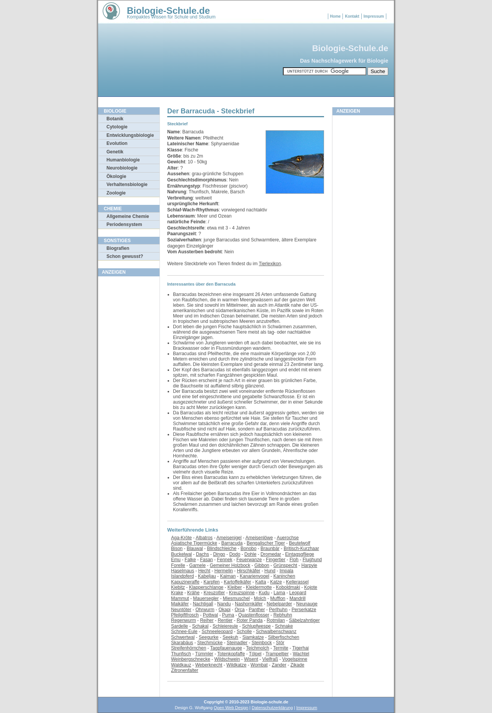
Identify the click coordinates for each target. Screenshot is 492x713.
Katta (260, 582)
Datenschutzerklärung (272, 707)
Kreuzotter (214, 592)
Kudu (264, 592)
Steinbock (261, 642)
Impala (286, 570)
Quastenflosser (253, 615)
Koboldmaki (288, 587)
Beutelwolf (299, 543)
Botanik (114, 118)
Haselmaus (182, 570)
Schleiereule (225, 626)
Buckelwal (181, 554)
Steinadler (237, 642)
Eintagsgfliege (299, 554)
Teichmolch (257, 648)
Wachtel (301, 653)
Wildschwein (227, 659)
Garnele (197, 565)
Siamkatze (253, 637)
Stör (280, 642)
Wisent (251, 659)
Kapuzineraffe (185, 582)
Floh (293, 559)
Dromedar (271, 554)
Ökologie (116, 176)
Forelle (178, 565)
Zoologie (116, 193)
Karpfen (212, 582)
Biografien (117, 248)
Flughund (312, 559)
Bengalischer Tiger (266, 543)
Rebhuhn (282, 615)
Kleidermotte (259, 587)
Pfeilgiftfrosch (185, 615)
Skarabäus (182, 642)
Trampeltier (277, 653)
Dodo (234, 554)
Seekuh (230, 637)
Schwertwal (182, 637)
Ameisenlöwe (259, 537)
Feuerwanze (249, 559)
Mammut (180, 598)
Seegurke (208, 637)
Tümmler (204, 653)
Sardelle (179, 626)
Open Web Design (231, 707)
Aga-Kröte (181, 537)
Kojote (310, 587)
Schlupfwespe (256, 626)
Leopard (297, 592)
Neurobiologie (122, 168)
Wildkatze (236, 665)
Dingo (219, 554)
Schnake (284, 626)
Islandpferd (182, 576)
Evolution (117, 143)
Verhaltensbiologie (127, 184)
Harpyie (309, 565)
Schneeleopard (217, 631)
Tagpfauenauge (226, 648)
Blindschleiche (221, 548)
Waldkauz (181, 665)
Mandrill (297, 598)
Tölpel (255, 653)
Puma (228, 615)
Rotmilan (276, 620)
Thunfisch (181, 653)
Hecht (204, 570)
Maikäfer (180, 604)
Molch (260, 598)
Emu (176, 559)
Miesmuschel (236, 598)
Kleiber (235, 587)
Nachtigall (203, 604)
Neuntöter (181, 609)
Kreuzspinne (242, 592)
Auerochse (288, 537)
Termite (280, 648)
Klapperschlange (206, 587)
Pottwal (210, 615)
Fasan (206, 559)
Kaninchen (284, 576)
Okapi (224, 609)
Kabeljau (207, 576)
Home (335, 16)
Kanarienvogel (254, 576)
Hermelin (223, 570)
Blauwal (195, 548)
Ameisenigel (228, 537)
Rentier (225, 620)
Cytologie (117, 127)
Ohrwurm (204, 609)
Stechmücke (210, 642)
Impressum (374, 16)
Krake (177, 592)
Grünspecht (285, 565)
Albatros (204, 537)
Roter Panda (250, 620)
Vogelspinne (294, 659)
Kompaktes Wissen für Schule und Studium (171, 17)
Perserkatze (304, 609)
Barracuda (232, 543)
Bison (177, 548)
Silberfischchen (283, 637)
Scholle (244, 631)
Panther (257, 609)
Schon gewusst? (124, 256)
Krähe (193, 592)
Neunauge (306, 604)
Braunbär (270, 548)
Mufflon (277, 598)
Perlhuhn (278, 609)
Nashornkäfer (249, 604)
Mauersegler (206, 598)
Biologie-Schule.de (168, 10)
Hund (270, 570)
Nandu (224, 604)
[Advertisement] (129, 395)
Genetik (114, 152)
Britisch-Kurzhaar (301, 548)
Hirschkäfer (248, 570)
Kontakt (352, 16)
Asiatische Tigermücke (194, 543)
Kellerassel (297, 582)
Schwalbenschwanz (276, 631)
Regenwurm (183, 620)
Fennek (224, 559)
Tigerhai (300, 648)
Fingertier (276, 559)
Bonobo (248, 548)
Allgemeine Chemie (127, 216)
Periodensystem (124, 224)
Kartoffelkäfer (237, 582)
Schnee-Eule (184, 631)
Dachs (202, 554)
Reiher (206, 620)
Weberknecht (208, 665)
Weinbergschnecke (190, 659)
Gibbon (261, 565)
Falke (190, 559)
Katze (276, 582)
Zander (279, 665)
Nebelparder (279, 604)
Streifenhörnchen (188, 648)
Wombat (259, 665)
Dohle (250, 554)
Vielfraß (270, 659)
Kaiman (228, 576)
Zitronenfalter (184, 670)
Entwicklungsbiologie (130, 135)
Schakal (200, 626)
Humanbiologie (123, 160)
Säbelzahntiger (304, 620)
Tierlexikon (270, 263)
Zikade (297, 665)
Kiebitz (178, 587)
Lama (279, 592)
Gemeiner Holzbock (230, 565)
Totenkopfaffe (231, 653)
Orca (239, 609)
